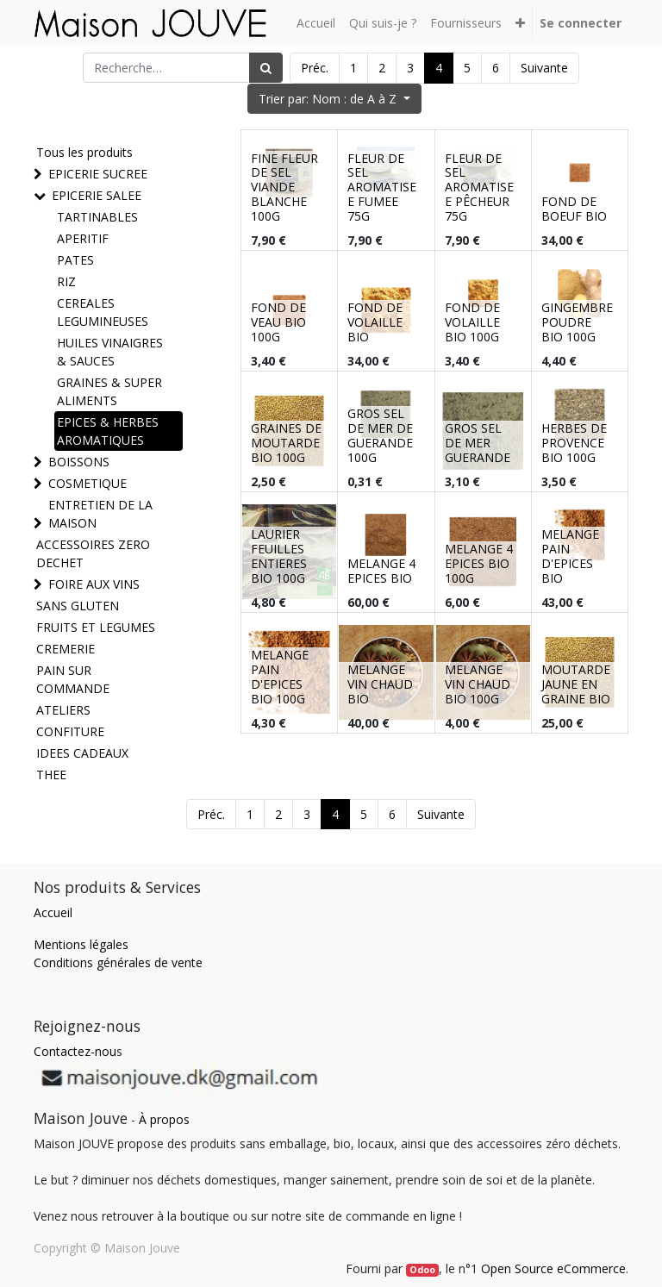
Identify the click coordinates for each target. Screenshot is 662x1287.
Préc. (314, 67)
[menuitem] (316, 23)
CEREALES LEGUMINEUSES (102, 312)
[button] (520, 23)
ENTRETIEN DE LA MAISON (100, 514)
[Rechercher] (266, 68)
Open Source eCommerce (553, 1268)
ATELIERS (63, 710)
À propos (164, 1119)
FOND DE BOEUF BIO (574, 208)
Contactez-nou (75, 1051)
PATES (75, 260)
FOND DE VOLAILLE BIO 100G (472, 322)
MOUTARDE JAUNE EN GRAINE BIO (575, 684)
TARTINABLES (97, 217)
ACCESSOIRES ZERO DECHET (93, 553)
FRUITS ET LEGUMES (95, 627)
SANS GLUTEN (77, 605)
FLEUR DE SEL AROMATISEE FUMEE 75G (381, 187)
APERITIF (83, 238)
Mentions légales (81, 944)
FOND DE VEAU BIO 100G (278, 322)
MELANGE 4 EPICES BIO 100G (479, 563)
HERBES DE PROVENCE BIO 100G (574, 442)
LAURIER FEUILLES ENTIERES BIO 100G (279, 555)
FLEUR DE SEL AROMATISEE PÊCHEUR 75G (479, 187)
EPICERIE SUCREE (97, 174)
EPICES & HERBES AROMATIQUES (108, 431)
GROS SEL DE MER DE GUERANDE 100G (380, 435)
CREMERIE (65, 648)
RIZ (66, 281)
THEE (51, 774)
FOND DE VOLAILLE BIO (375, 322)
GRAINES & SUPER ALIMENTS (109, 391)
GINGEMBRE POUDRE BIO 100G (577, 322)
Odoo (422, 1270)
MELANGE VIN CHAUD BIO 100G (477, 684)
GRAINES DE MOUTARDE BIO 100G (286, 442)
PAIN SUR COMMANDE (72, 679)
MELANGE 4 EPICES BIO (381, 570)
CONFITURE (70, 731)
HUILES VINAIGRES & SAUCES (110, 351)
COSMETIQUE (87, 483)
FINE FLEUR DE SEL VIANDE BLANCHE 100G (284, 187)
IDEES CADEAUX (82, 753)
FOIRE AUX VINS (94, 584)
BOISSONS (78, 461)
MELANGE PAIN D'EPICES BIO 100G (280, 676)
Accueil (53, 912)
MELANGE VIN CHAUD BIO (380, 684)
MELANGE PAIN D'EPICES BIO (570, 555)
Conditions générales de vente (118, 962)
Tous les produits (84, 152)
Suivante (544, 67)
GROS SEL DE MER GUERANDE (477, 442)
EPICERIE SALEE (96, 195)
